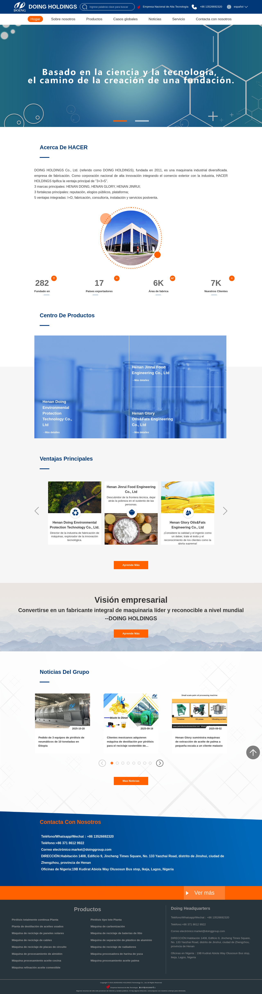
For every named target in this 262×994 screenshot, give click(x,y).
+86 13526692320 (211, 6)
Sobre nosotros (63, 19)
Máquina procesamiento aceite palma (114, 960)
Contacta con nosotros (214, 19)
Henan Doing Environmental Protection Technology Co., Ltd (57, 413)
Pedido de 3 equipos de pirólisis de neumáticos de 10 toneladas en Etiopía (61, 741)
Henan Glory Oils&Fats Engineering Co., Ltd (152, 419)
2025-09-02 (215, 728)
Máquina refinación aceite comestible (36, 967)
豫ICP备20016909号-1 (147, 987)
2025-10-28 (78, 728)
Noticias (155, 19)
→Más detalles (51, 432)
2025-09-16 (147, 728)
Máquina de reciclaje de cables (32, 940)
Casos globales (125, 19)
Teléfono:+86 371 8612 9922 (188, 924)
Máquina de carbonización (107, 926)
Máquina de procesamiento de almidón (37, 953)
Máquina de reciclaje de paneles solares (38, 933)
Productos (94, 19)
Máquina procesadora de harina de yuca (116, 953)
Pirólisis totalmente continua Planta (35, 919)
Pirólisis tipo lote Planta (106, 919)
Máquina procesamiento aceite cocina (36, 960)
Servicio (178, 19)
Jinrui (98, 893)
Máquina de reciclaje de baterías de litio (116, 933)
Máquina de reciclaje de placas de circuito (39, 946)
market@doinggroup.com (91, 849)
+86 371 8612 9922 (70, 843)
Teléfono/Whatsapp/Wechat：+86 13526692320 (200, 917)
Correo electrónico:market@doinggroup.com (198, 931)
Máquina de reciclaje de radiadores (113, 946)
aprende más (131, 565)
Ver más (200, 893)
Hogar (35, 19)
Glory (139, 893)
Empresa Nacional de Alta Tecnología (165, 6)
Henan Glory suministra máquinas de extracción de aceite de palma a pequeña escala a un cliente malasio (199, 741)
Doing (57, 893)
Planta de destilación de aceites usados (37, 926)
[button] (120, 121)
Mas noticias (131, 780)
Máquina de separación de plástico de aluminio (121, 940)
